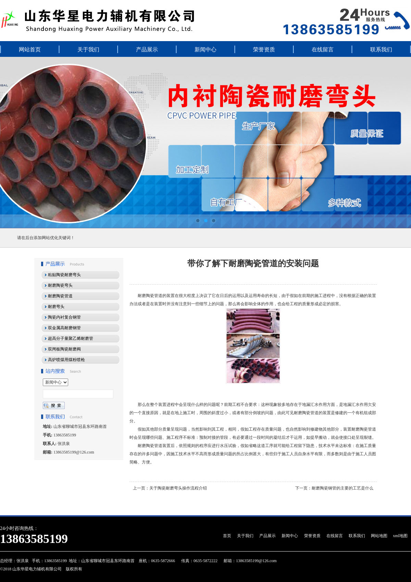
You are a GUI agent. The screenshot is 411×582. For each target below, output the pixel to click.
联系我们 (381, 49)
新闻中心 (205, 49)
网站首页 (30, 49)
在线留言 (323, 49)
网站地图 (379, 535)
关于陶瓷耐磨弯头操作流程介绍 (178, 488)
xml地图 (400, 535)
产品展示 (147, 49)
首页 (227, 535)
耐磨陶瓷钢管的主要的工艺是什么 (342, 488)
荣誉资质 (264, 49)
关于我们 (88, 49)
